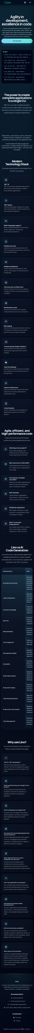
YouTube (17, 1018)
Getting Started (17, 998)
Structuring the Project (17, 1001)
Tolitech (27, 1029)
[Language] (25, 2)
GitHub (17, 1021)
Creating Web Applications (17, 1004)
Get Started (17, 41)
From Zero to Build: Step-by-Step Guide (17, 1008)
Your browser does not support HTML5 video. (17, 125)
